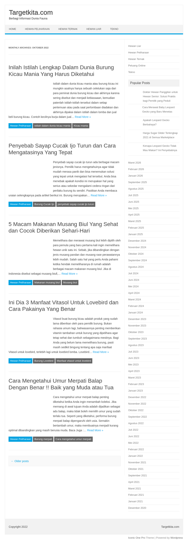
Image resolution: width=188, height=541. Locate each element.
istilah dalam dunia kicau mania (52, 125)
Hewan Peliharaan (37, 29)
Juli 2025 (133, 195)
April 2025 (134, 214)
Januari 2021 (135, 501)
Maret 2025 (134, 221)
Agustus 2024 (136, 266)
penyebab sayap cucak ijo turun (76, 204)
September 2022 (137, 416)
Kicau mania (81, 125)
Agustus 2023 (136, 345)
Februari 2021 (136, 494)
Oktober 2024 (136, 253)
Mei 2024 (133, 286)
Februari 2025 (136, 227)
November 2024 (137, 247)
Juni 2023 (133, 358)
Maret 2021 (134, 488)
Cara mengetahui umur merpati (73, 439)
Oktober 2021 (136, 468)
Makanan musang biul (47, 282)
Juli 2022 (133, 429)
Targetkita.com (31, 12)
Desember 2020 (137, 507)
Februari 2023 (136, 384)
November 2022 (137, 403)
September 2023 (137, 338)
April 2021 (134, 481)
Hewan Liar (94, 29)
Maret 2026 (134, 162)
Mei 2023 (133, 364)
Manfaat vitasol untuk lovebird (74, 360)
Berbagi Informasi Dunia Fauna (28, 18)
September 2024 (137, 260)
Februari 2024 (136, 306)
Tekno (114, 29)
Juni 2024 (133, 279)
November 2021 (137, 462)
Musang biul (70, 282)
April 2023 (134, 371)
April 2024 (134, 292)
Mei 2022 (133, 442)
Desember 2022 (137, 397)
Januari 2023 (135, 390)
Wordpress (176, 537)
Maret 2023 (134, 377)
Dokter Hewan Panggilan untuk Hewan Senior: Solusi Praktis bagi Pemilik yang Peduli (160, 96)
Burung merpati (43, 439)
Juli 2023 (133, 351)
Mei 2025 (133, 208)
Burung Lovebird (43, 360)
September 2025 (137, 182)
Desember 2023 (137, 319)
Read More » (83, 116)
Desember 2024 (137, 240)
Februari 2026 (136, 169)
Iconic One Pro (136, 537)
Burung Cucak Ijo (44, 204)
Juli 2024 (133, 273)
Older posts (20, 461)
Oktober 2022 (136, 410)
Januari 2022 (135, 455)
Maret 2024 (134, 299)
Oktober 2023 (136, 332)
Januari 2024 (135, 312)
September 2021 (137, 475)
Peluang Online (137, 65)
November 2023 (137, 325)
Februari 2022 (136, 449)
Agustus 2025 (136, 188)
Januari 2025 (135, 234)
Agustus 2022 (136, 423)
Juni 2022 (133, 436)
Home (12, 29)
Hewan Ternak (68, 29)
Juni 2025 (133, 201)
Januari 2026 (135, 175)
